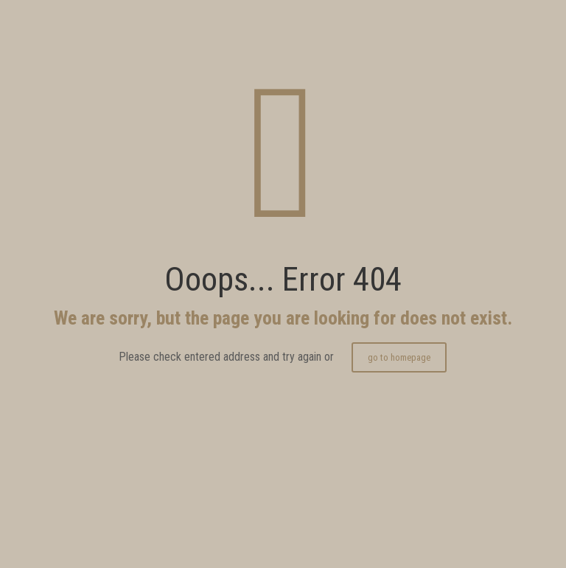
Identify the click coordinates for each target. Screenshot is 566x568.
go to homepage (399, 357)
